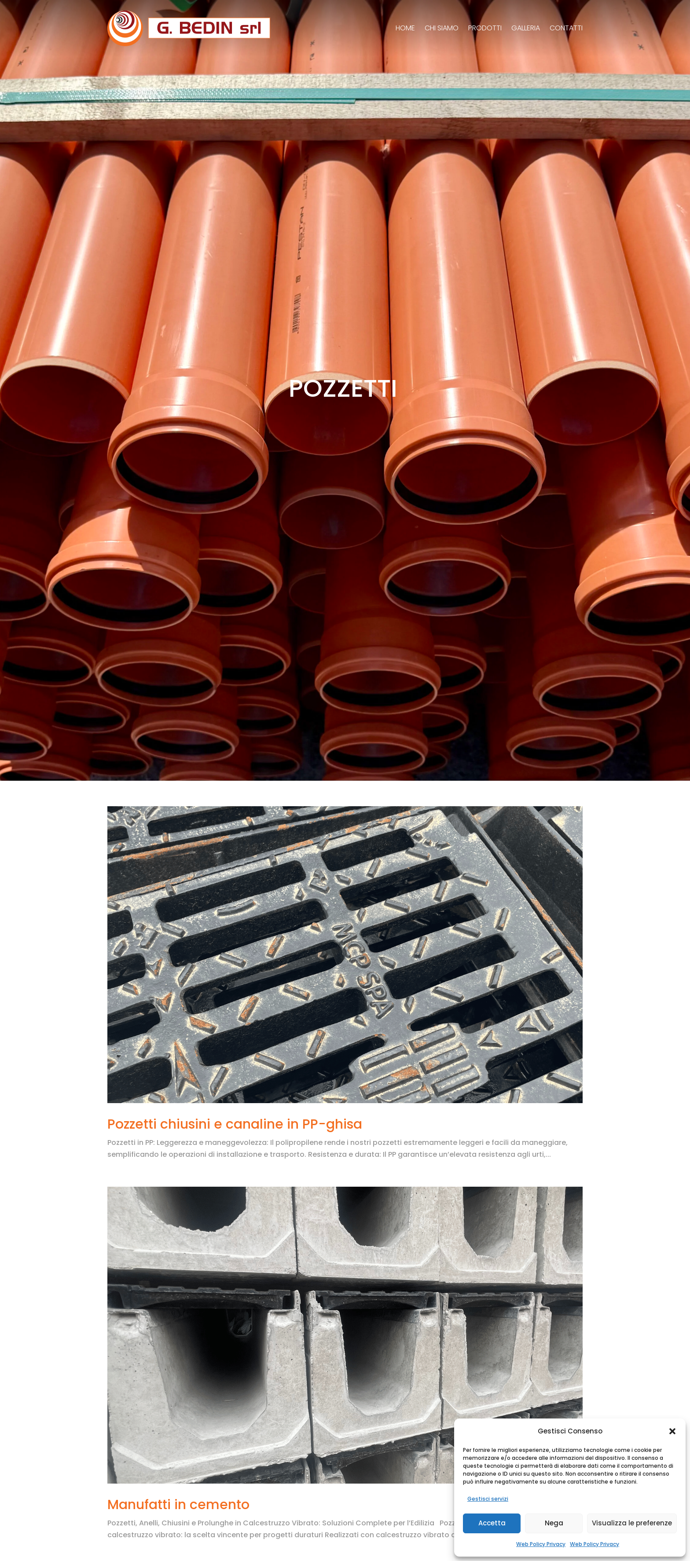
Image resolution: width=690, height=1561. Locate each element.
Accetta (492, 1523)
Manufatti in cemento (178, 1504)
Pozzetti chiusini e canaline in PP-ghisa (234, 1124)
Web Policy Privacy (540, 1544)
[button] (672, 1431)
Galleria (525, 28)
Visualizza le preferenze (632, 1523)
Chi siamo (442, 28)
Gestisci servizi (487, 1499)
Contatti (566, 28)
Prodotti (485, 28)
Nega (554, 1523)
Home (405, 28)
